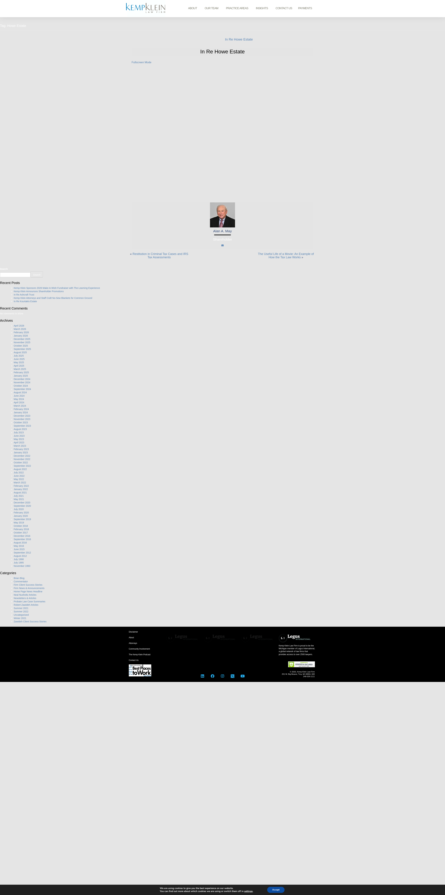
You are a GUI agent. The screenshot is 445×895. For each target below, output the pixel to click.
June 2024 (19, 395)
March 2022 (20, 482)
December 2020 (22, 502)
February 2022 (21, 486)
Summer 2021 (21, 608)
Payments (305, 8)
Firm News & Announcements (29, 588)
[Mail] (222, 245)
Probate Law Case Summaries (29, 601)
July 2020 (19, 509)
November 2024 (22, 382)
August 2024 (20, 392)
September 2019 (22, 519)
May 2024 (19, 399)
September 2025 (22, 349)
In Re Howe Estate (239, 39)
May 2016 (19, 546)
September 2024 (22, 389)
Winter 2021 (20, 618)
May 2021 (19, 499)
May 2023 (19, 439)
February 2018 (21, 529)
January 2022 (21, 489)
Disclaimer (133, 632)
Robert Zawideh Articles (26, 605)
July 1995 (19, 562)
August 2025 (20, 352)
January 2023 (21, 452)
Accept (276, 889)
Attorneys (133, 643)
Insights (263, 8)
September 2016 (22, 539)
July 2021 (19, 496)
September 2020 (22, 506)
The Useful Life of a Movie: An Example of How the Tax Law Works (286, 255)
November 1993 (22, 566)
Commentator (21, 581)
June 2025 (19, 359)
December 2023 (22, 415)
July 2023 (19, 432)
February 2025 (21, 372)
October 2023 (21, 422)
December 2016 (22, 536)
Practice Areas (238, 8)
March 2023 (20, 445)
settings (248, 891)
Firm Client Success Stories (28, 584)
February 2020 (21, 512)
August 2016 (20, 542)
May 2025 (19, 362)
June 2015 (19, 549)
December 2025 (22, 339)
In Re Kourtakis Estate (25, 301)
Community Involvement (139, 649)
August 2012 (20, 556)
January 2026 (21, 335)
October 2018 (21, 526)
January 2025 (21, 375)
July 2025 (19, 355)
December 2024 (22, 379)
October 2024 (21, 385)
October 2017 (21, 532)
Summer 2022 (21, 611)
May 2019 (19, 522)
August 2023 (20, 429)
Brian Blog (19, 578)
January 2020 (21, 516)
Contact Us (284, 8)
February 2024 (21, 409)
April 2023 (19, 442)
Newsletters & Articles (25, 598)
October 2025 (21, 345)
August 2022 (20, 469)
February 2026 (21, 332)
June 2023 (19, 435)
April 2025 (19, 365)
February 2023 (21, 449)
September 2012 (22, 552)
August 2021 (20, 492)
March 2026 (20, 329)
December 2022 (22, 456)
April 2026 (19, 325)
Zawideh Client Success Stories (30, 621)
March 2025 (20, 369)
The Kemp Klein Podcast (139, 655)
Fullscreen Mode (141, 62)
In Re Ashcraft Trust (24, 294)
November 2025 (22, 342)
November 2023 (22, 419)
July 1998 (19, 559)
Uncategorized (21, 615)
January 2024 (21, 412)
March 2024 (20, 405)
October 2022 (21, 462)
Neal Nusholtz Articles (25, 594)
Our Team (212, 8)
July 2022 (19, 472)
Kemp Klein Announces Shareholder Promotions (39, 291)
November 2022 (22, 459)
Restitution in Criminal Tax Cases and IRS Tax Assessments (160, 255)
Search (4, 269)
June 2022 (19, 476)
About (193, 8)
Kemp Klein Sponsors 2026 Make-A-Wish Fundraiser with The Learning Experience (57, 288)
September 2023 (22, 425)
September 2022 (22, 466)
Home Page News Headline (28, 591)
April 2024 (19, 402)
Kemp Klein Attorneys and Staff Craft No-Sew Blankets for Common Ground (53, 298)
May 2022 (19, 479)
